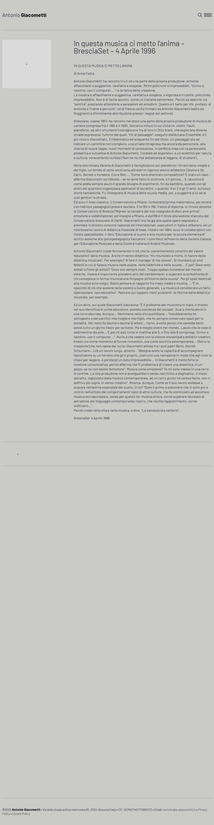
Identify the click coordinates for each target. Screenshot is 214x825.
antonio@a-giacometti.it (179, 809)
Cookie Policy (21, 813)
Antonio (24, 15)
